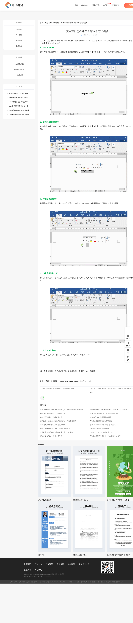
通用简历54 (42, 555)
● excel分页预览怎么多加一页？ (18, 106)
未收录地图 (61, 574)
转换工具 (96, 5)
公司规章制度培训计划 (80, 500)
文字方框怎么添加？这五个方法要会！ (74, 23)
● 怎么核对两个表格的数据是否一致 (19, 114)
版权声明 (27, 570)
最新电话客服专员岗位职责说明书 (118, 555)
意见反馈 (60, 564)
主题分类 (48, 23)
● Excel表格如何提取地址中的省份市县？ (19, 102)
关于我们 (27, 564)
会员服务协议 (84, 564)
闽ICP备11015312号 (29, 577)
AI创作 (106, 5)
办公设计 (90, 582)
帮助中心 (38, 564)
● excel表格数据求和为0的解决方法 (19, 110)
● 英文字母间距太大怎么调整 (17, 93)
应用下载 (115, 5)
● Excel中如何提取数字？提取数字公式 (19, 98)
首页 (76, 5)
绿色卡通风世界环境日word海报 (118, 500)
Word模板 (69, 582)
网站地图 (54, 574)
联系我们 (49, 564)
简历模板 (62, 582)
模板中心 (85, 5)
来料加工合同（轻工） (80, 555)
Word (42, 398)
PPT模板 (56, 582)
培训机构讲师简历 (44, 500)
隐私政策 (71, 564)
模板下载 (30, 582)
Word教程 (56, 23)
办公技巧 (38, 570)
